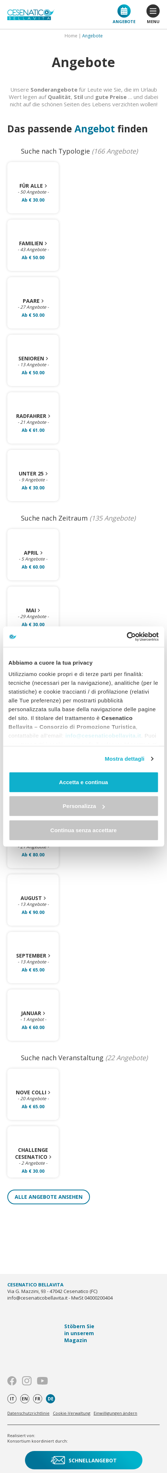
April (33, 552)
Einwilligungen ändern (115, 1413)
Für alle (33, 185)
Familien (33, 243)
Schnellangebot (84, 1460)
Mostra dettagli (124, 759)
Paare (33, 300)
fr (37, 1399)
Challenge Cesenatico (33, 1153)
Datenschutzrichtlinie (28, 1413)
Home (71, 36)
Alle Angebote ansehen (49, 1196)
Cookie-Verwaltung (71, 1413)
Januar (33, 1013)
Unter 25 (33, 473)
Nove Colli (33, 1092)
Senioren (33, 358)
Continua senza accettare (83, 830)
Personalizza (84, 806)
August (33, 898)
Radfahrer (33, 415)
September (33, 955)
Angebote (124, 14)
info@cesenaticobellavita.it (103, 735)
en (25, 1399)
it (12, 1399)
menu (153, 14)
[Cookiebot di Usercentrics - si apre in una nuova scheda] (126, 637)
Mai (33, 610)
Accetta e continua (83, 782)
